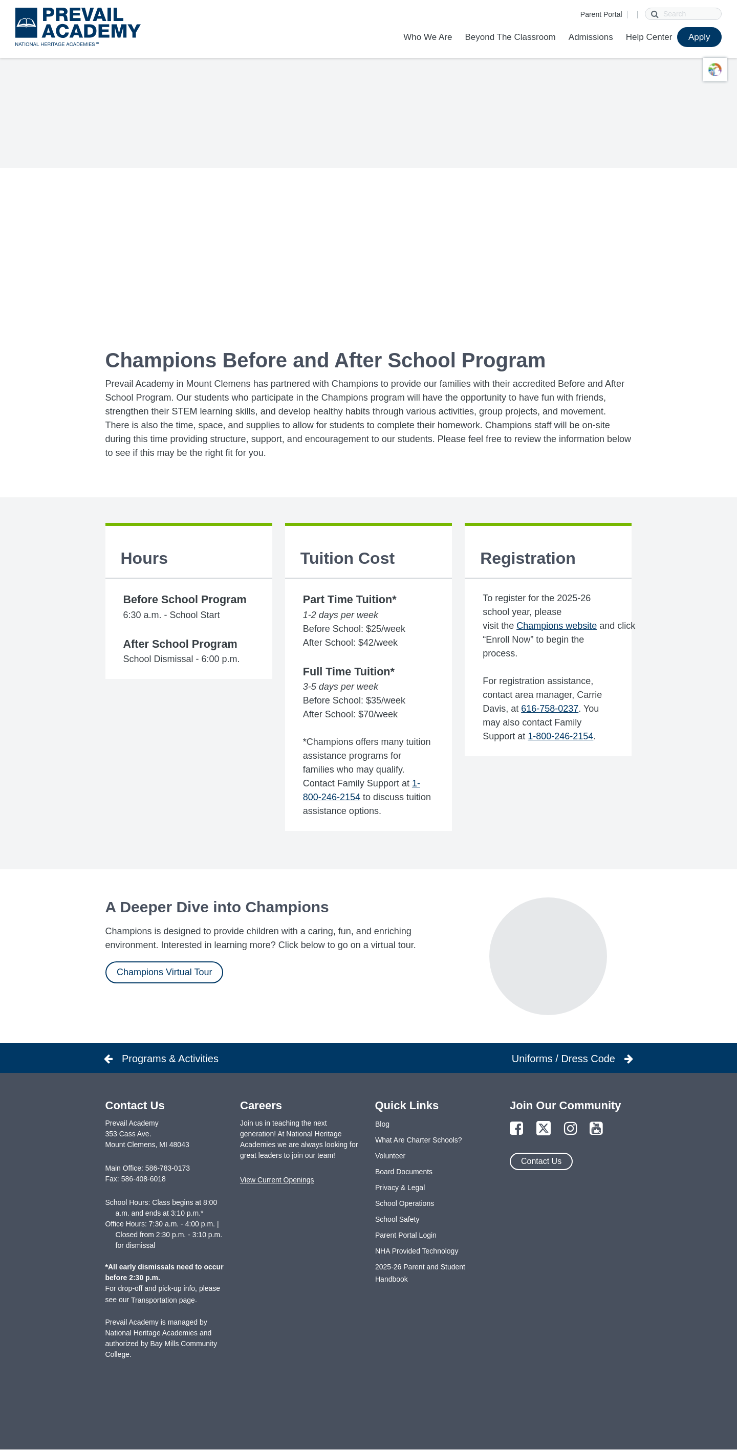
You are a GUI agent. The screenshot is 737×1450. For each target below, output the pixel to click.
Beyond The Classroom (510, 37)
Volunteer (390, 1156)
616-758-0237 (549, 709)
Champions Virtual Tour (164, 972)
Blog (382, 1124)
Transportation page (163, 1300)
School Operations (404, 1203)
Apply (699, 37)
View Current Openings (277, 1180)
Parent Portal (601, 14)
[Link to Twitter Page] (543, 1129)
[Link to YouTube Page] (596, 1129)
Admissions (591, 37)
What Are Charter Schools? (418, 1140)
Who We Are (427, 37)
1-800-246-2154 (560, 736)
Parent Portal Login (406, 1235)
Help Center (649, 37)
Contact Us (541, 1161)
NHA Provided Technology (416, 1251)
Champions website (556, 626)
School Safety (397, 1219)
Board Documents (403, 1172)
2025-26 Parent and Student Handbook (420, 1273)
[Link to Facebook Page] (516, 1129)
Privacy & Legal (400, 1187)
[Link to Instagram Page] (570, 1129)
